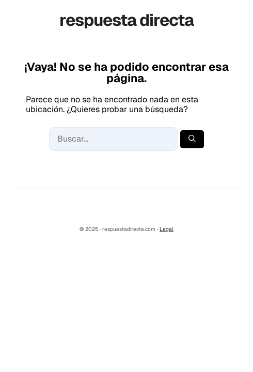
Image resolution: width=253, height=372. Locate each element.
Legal (166, 229)
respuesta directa (126, 19)
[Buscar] (192, 139)
